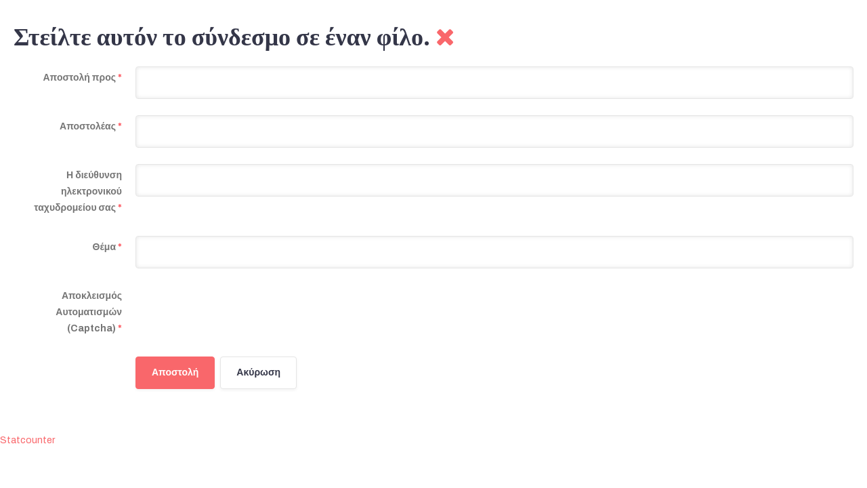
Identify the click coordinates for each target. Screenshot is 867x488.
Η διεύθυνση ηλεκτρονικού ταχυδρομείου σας (78, 191)
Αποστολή (175, 372)
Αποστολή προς (82, 78)
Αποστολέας (91, 126)
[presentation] (238, 311)
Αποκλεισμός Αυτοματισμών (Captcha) (89, 312)
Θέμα (107, 247)
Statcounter (27, 440)
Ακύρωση (258, 372)
